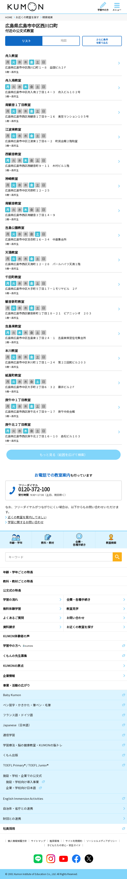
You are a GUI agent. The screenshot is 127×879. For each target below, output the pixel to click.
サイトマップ (38, 840)
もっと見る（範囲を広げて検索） (63, 454)
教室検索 (111, 543)
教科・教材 (47, 543)
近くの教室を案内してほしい (27, 517)
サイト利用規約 (73, 840)
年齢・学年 (15, 543)
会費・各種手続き (79, 543)
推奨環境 (54, 840)
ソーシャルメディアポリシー (101, 840)
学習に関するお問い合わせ (26, 522)
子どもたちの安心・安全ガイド (64, 845)
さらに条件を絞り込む (102, 41)
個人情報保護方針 (17, 840)
